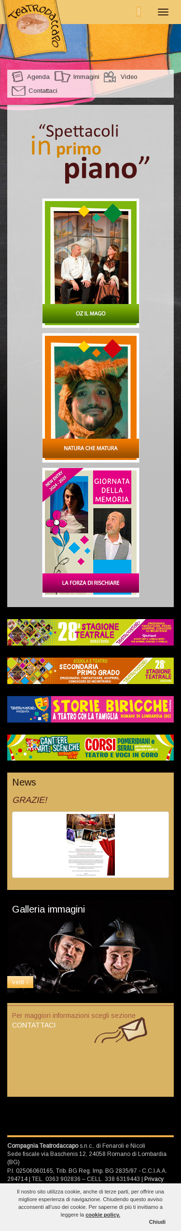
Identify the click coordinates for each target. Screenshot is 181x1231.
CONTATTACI (34, 1025)
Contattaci (42, 90)
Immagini (86, 76)
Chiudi (157, 1222)
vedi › (20, 982)
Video (129, 76)
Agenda (38, 76)
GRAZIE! (29, 800)
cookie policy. (102, 1215)
